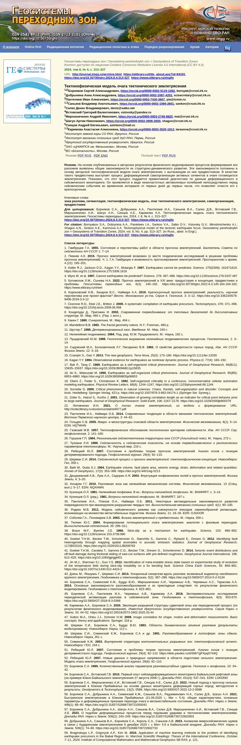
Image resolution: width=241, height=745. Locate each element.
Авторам (212, 47)
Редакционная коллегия (65, 47)
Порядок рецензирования (164, 47)
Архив (195, 47)
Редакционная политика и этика (114, 47)
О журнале (11, 47)
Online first (33, 47)
